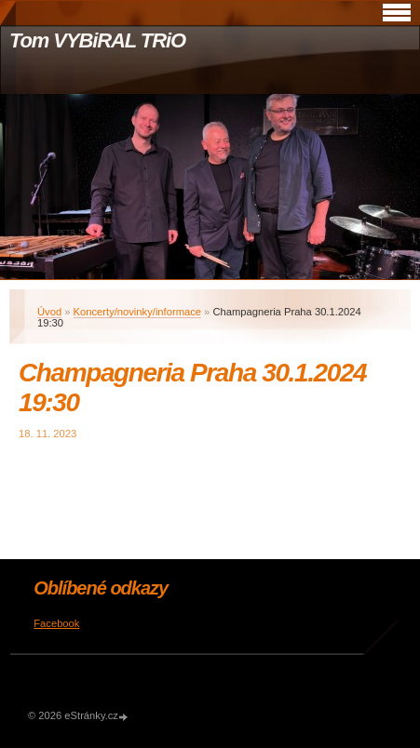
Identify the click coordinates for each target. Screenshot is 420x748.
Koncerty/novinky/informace (137, 311)
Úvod (49, 311)
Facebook (56, 623)
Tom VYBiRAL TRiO (97, 40)
